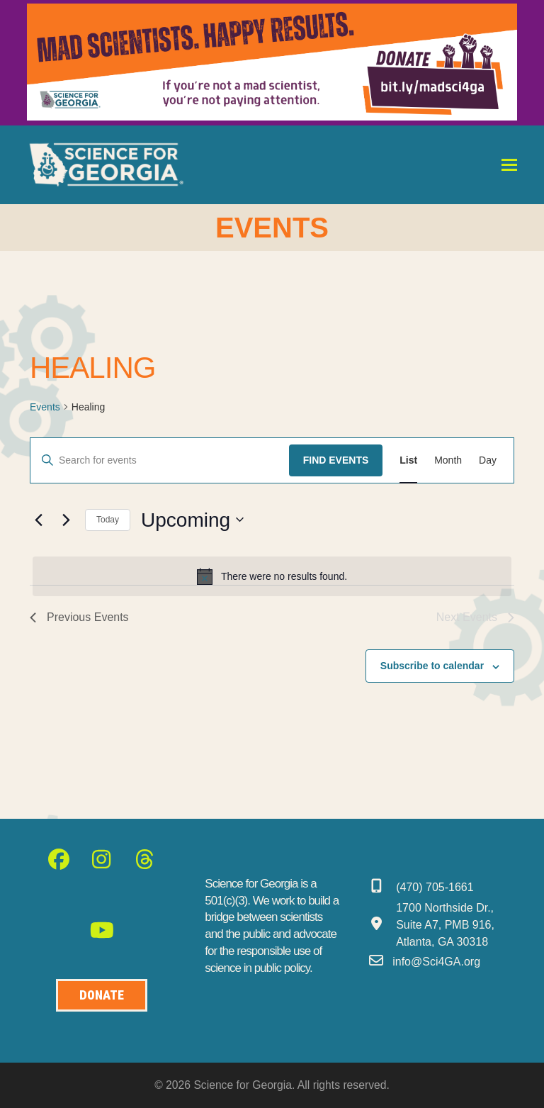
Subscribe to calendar (432, 665)
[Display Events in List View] (408, 460)
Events (45, 407)
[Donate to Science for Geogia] (101, 995)
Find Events (336, 460)
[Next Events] (65, 519)
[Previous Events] (38, 519)
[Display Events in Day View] (488, 460)
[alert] (272, 576)
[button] (509, 165)
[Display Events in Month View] (448, 460)
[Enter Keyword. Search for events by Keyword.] (159, 460)
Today (107, 520)
